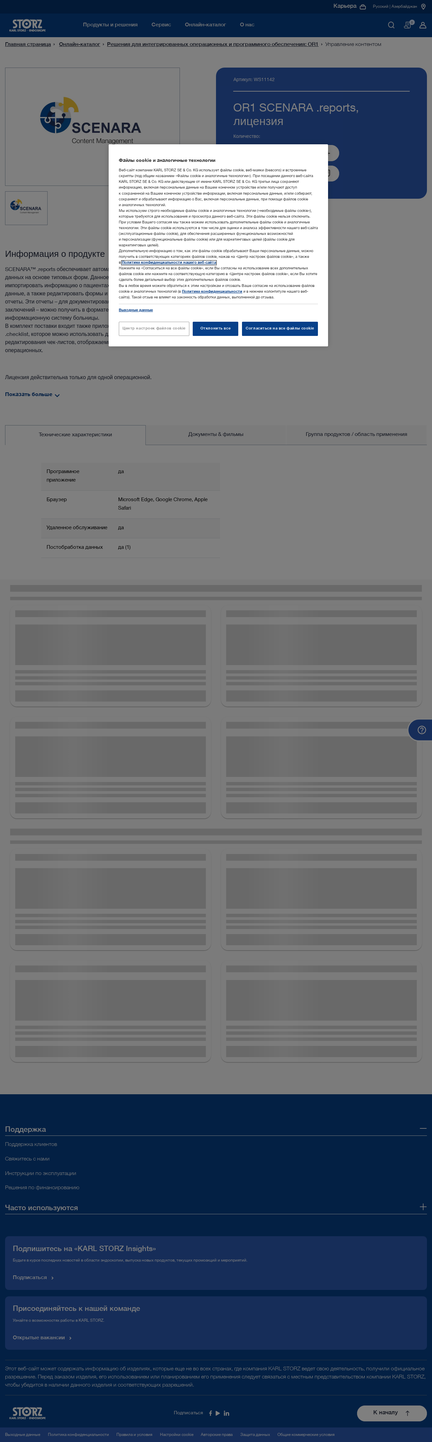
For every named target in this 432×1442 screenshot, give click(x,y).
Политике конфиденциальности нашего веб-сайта (169, 263)
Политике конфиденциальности (212, 292)
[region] (218, 245)
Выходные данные (136, 310)
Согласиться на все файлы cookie (280, 329)
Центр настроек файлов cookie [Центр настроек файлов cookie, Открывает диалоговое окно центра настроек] (154, 329)
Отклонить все (215, 329)
